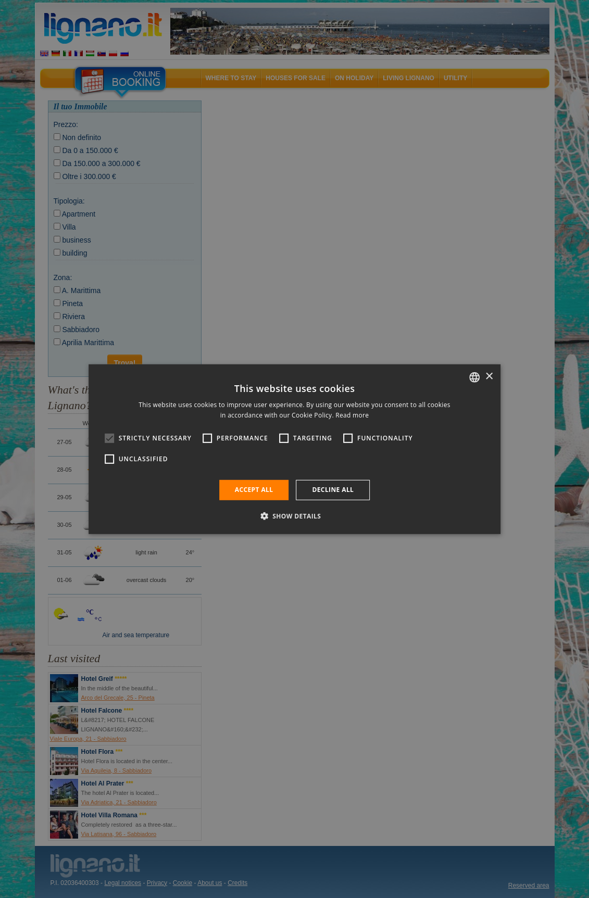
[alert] (294, 449)
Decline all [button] (333, 489)
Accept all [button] (254, 489)
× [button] (489, 377)
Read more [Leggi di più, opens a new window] (352, 415)
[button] (294, 516)
